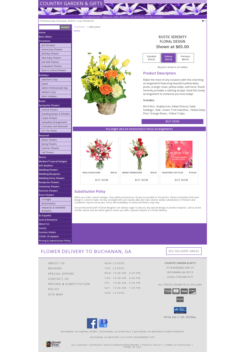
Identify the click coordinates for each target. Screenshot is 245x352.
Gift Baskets (46, 165)
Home (42, 32)
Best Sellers (45, 36)
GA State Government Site (138, 337)
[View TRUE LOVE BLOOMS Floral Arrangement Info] (99, 154)
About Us (44, 223)
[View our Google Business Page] (103, 327)
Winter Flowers (49, 139)
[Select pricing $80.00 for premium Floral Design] (185, 58)
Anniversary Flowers (51, 49)
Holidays (44, 75)
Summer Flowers (50, 148)
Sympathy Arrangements (54, 122)
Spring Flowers (49, 143)
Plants (42, 157)
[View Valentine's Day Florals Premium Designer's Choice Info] (179, 154)
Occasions (44, 40)
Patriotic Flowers (48, 190)
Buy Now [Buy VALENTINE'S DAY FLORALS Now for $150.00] (181, 180)
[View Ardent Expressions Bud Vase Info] (139, 154)
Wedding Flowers (48, 169)
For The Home (49, 130)
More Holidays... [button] (49, 96)
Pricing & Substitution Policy (55, 240)
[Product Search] (49, 27)
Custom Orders (47, 232)
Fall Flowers (47, 152)
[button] (180, 310)
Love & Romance (48, 219)
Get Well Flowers (50, 61)
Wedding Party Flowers (51, 178)
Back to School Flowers (53, 70)
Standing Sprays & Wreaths (55, 113)
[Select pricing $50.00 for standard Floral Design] (151, 58)
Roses (42, 101)
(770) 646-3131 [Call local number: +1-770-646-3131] (88, 21)
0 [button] (204, 21)
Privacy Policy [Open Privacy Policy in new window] (152, 344)
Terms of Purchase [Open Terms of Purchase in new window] (178, 344)
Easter (44, 83)
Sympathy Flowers (49, 105)
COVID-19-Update (49, 236)
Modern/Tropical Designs (53, 161)
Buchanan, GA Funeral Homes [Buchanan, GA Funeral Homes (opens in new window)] (79, 331)
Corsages (46, 199)
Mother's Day (48, 92)
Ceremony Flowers (49, 186)
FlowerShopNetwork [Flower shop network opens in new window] (124, 344)
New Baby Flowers (51, 57)
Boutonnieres (48, 203)
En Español (45, 215)
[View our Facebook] (92, 327)
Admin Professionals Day (54, 87)
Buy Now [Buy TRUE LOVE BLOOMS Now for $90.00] (101, 180)
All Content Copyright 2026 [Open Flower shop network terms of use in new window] (90, 344)
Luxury (42, 228)
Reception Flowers (49, 182)
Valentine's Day (49, 79)
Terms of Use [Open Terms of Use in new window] (132, 347)
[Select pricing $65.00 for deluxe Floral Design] (168, 58)
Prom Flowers (46, 194)
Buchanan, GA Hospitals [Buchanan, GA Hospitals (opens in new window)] (115, 331)
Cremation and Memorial (54, 126)
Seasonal (44, 135)
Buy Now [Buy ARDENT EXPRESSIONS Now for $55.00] (141, 180)
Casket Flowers (49, 118)
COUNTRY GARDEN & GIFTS (71, 3)
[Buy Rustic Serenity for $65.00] (172, 121)
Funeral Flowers (49, 109)
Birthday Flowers (50, 53)
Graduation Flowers (51, 66)
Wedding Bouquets (49, 173)
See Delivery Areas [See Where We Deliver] (184, 251)
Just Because (48, 45)
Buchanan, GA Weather (104, 337)
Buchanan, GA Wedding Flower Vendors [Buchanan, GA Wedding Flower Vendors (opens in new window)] (159, 331)
